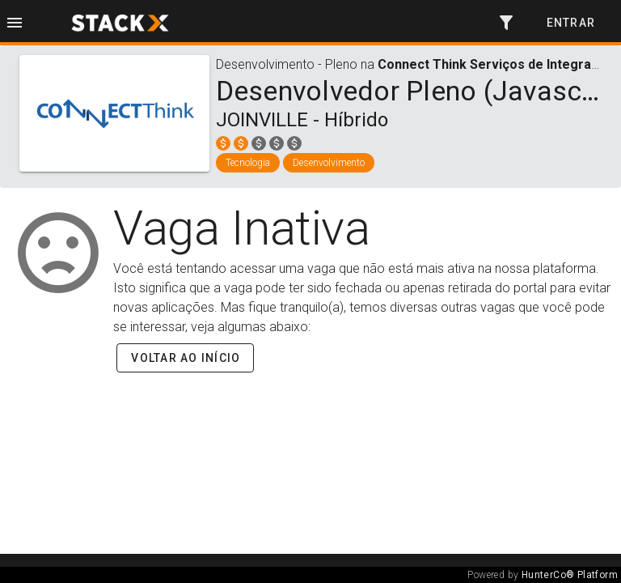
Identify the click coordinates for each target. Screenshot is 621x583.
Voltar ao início (185, 357)
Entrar (571, 22)
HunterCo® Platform (570, 575)
